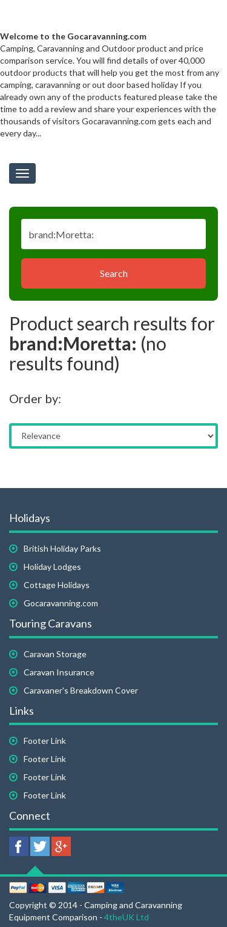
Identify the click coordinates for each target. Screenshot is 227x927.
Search (114, 273)
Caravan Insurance (59, 672)
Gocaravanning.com (61, 603)
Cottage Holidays (57, 585)
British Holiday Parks (62, 548)
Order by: (35, 398)
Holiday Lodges (52, 566)
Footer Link (45, 740)
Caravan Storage (55, 654)
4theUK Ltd (126, 917)
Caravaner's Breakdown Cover (81, 690)
